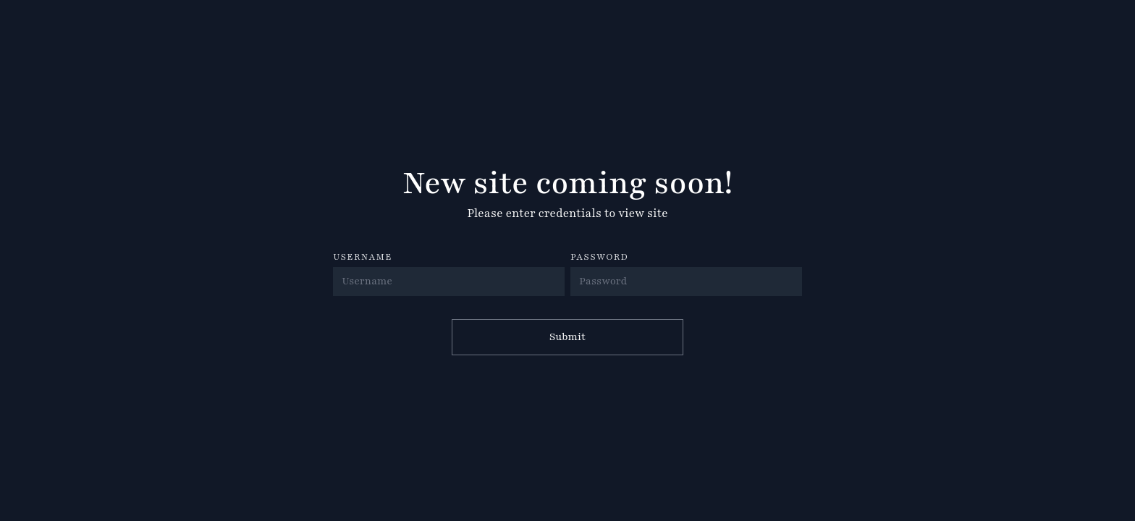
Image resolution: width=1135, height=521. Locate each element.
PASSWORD (599, 257)
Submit (567, 337)
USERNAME (362, 257)
